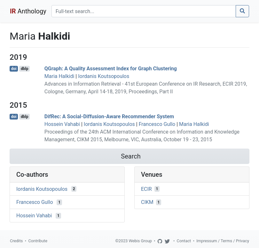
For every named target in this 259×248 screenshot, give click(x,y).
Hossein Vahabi (62, 124)
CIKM (147, 202)
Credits (16, 240)
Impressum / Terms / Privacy (222, 240)
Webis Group (140, 240)
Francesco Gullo (157, 124)
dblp (24, 68)
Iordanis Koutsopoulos (103, 76)
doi (14, 68)
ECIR (146, 189)
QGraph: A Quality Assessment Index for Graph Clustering (110, 69)
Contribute (37, 240)
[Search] (143, 11)
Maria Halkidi (59, 76)
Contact (184, 240)
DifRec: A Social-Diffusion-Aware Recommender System (109, 116)
